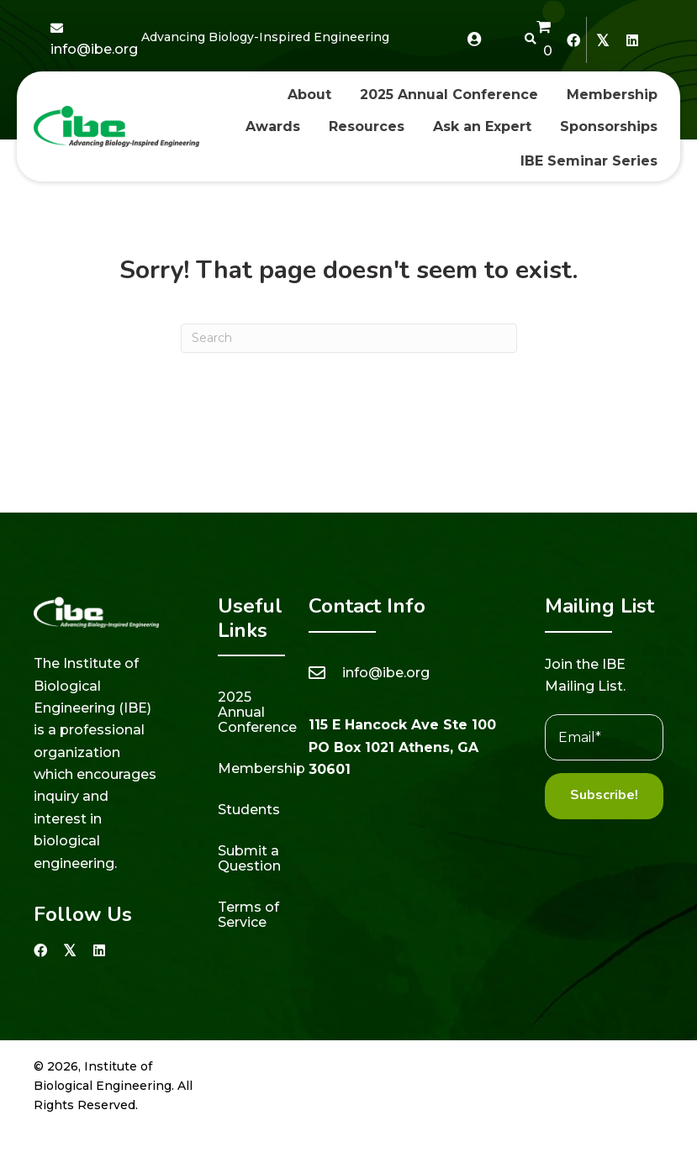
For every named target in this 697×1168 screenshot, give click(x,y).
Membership (261, 768)
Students (249, 810)
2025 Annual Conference (257, 712)
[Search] (349, 338)
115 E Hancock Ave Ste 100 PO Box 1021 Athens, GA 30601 (402, 747)
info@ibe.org (94, 49)
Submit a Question (249, 858)
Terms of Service (248, 914)
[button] (573, 40)
